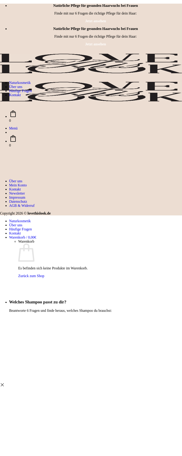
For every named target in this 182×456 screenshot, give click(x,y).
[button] (13, 128)
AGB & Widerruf (22, 205)
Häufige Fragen (20, 91)
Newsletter (17, 193)
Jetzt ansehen (95, 21)
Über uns (15, 87)
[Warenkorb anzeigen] (22, 237)
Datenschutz (18, 201)
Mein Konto (18, 185)
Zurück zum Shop (31, 276)
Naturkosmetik (20, 83)
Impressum (17, 197)
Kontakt (15, 95)
